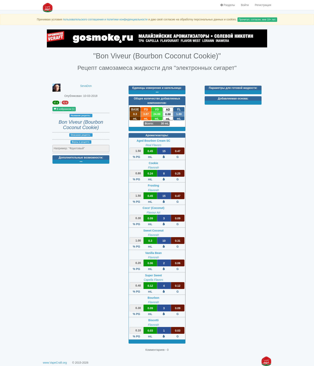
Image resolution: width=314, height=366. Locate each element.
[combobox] (80, 148)
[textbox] (71, 148)
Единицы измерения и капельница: (157, 87)
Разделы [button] (227, 5)
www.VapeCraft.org (55, 362)
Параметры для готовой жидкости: (233, 87)
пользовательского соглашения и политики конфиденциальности (105, 19)
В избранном (64, 109)
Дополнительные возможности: (81, 157)
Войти (245, 5)
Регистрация (263, 5)
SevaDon (86, 85)
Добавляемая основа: (233, 98)
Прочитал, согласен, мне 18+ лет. (257, 19)
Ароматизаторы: (156, 135)
